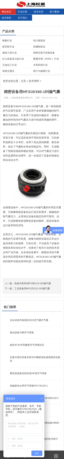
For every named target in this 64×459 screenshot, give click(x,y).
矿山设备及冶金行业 (13, 58)
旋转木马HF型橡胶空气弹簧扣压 (27, 344)
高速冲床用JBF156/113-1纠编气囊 (32, 283)
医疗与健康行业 (41, 71)
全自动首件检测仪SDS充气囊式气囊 (29, 320)
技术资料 (6, 17)
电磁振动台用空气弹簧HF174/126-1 (29, 385)
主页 (23, 80)
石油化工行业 (9, 65)
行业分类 (22, 11)
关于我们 (22, 17)
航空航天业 (8, 46)
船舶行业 (7, 40)
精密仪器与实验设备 (44, 52)
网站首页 (6, 11)
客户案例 (54, 11)
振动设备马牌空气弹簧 (22, 332)
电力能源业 (39, 40)
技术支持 (38, 11)
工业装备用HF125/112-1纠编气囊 (32, 288)
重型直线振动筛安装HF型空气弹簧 (28, 373)
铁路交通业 (8, 71)
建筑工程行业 (9, 52)
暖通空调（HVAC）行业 (46, 58)
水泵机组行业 (40, 65)
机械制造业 (39, 46)
